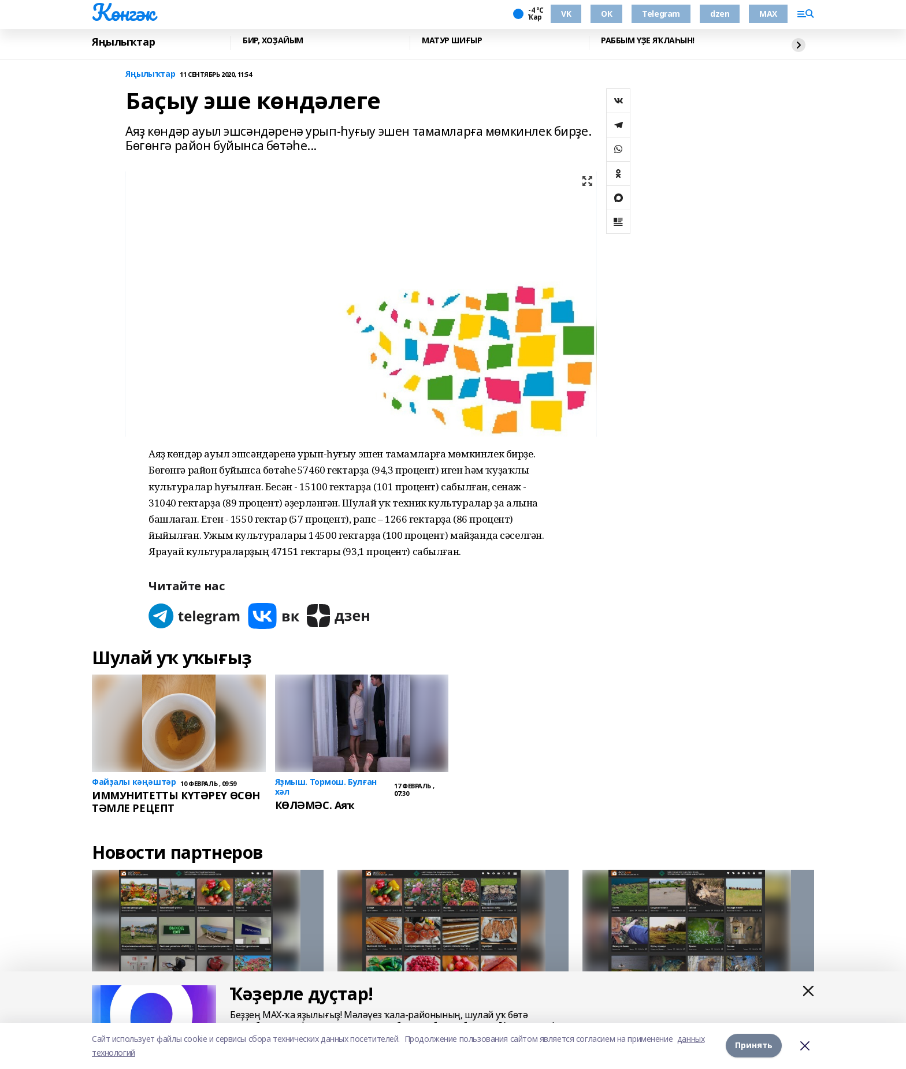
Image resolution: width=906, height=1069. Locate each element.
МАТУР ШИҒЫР (452, 41)
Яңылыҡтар (123, 42)
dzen (719, 13)
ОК (606, 13)
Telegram (661, 13)
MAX (768, 13)
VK (566, 13)
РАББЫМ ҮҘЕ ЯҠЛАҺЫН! (648, 41)
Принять (754, 1045)
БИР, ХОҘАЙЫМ (273, 41)
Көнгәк (123, 12)
